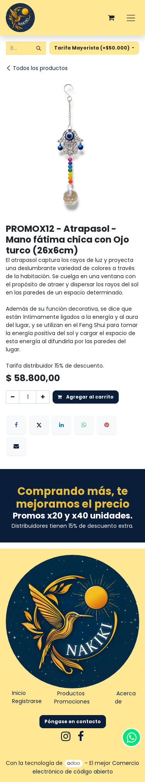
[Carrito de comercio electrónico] (110, 17)
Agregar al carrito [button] (86, 397)
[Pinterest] (106, 425)
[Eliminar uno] (12, 397)
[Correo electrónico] (16, 446)
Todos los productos (37, 68)
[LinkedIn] (61, 425)
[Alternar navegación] (131, 17)
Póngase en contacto (72, 721)
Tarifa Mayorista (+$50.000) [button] (92, 47)
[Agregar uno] (42, 397)
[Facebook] (16, 425)
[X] (39, 425)
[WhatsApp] (84, 425)
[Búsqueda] (38, 48)
